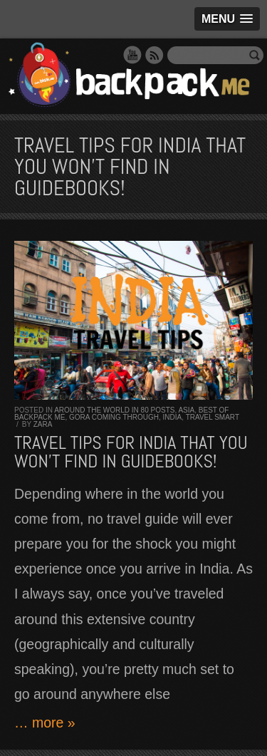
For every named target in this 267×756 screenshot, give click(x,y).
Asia (186, 410)
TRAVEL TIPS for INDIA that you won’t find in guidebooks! (131, 452)
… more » (44, 722)
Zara (43, 424)
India (172, 417)
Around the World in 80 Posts (114, 410)
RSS (154, 55)
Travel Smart (212, 417)
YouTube (132, 55)
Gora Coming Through (114, 417)
